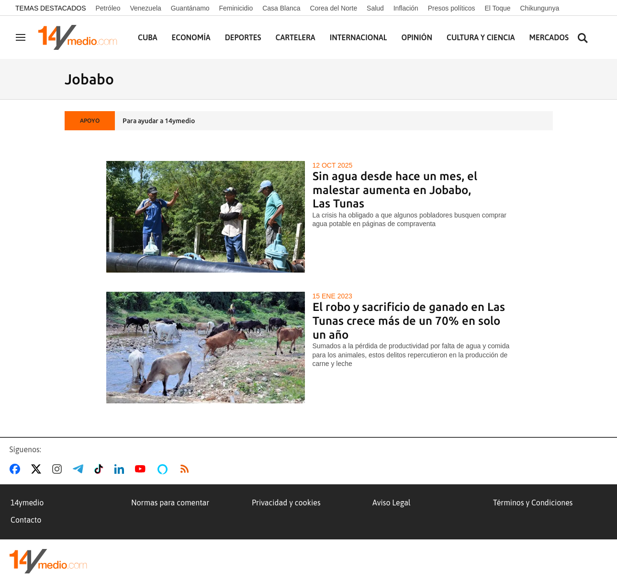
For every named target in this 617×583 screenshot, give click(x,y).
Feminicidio (236, 8)
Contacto (26, 519)
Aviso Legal (391, 502)
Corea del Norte (333, 8)
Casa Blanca (281, 8)
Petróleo (107, 8)
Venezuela (145, 8)
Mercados (549, 37)
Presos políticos (451, 8)
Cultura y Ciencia (481, 37)
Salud (375, 8)
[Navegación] (20, 37)
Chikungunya (539, 8)
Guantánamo (190, 8)
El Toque (497, 8)
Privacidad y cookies (286, 502)
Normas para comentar (170, 502)
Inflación (405, 8)
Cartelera (295, 37)
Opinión (416, 37)
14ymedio (27, 502)
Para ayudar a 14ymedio (159, 121)
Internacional (358, 37)
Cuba (147, 37)
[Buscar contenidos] (582, 38)
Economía (191, 37)
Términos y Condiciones (532, 502)
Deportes (243, 37)
